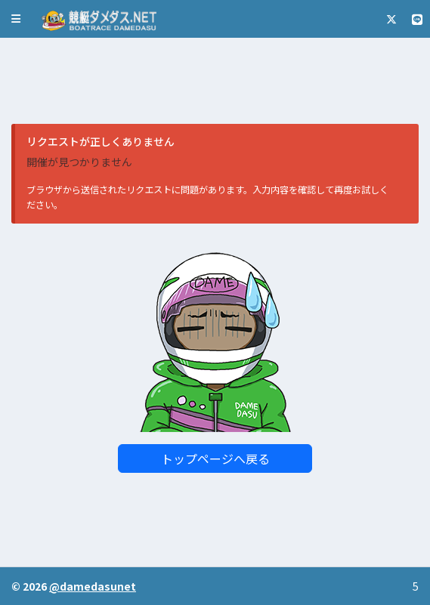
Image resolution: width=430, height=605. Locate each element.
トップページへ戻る (215, 458)
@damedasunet (92, 586)
